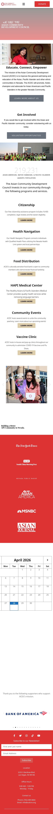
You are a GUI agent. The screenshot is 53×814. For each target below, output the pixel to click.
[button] (23, 4)
